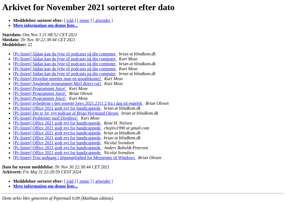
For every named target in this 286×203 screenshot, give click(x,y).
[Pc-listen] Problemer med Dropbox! (46, 118)
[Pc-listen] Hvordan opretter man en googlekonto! (57, 78)
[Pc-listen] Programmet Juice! (40, 88)
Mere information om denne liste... (45, 25)
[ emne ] (84, 20)
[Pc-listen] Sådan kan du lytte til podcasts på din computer (65, 54)
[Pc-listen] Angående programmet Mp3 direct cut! (57, 83)
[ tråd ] (70, 20)
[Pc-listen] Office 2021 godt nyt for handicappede (57, 108)
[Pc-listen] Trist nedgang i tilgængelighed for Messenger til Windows (74, 157)
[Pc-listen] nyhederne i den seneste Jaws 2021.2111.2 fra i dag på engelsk (78, 103)
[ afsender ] (103, 20)
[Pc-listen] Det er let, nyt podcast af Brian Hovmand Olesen (66, 113)
